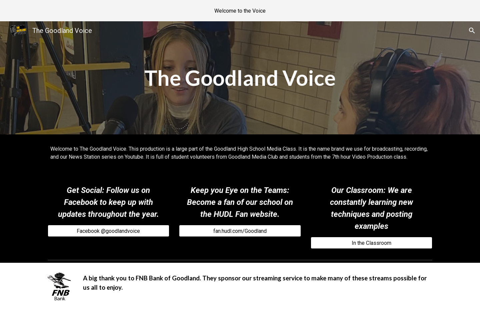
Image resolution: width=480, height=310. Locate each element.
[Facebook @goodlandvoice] (108, 231)
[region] (240, 10)
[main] (239, 78)
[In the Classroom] (371, 242)
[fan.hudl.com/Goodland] (239, 231)
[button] (472, 31)
